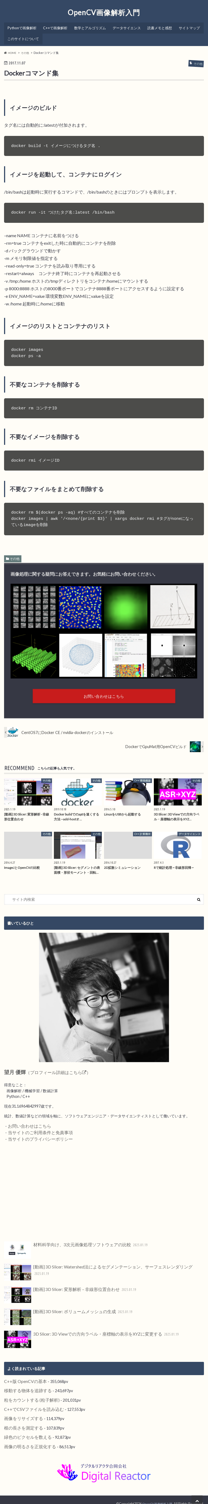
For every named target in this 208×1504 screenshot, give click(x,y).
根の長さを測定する (21, 1421)
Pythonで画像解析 (22, 26)
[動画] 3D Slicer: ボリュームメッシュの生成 (64, 1313)
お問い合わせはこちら (27, 1124)
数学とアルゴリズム (90, 26)
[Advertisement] (104, 1189)
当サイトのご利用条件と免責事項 (36, 1130)
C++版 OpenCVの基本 (23, 1377)
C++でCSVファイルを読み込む (30, 1403)
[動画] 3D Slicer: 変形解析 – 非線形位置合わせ (66, 1291)
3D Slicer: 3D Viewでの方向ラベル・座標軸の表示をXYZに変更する (85, 1336)
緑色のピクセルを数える (25, 1429)
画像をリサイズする (21, 1412)
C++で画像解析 (55, 26)
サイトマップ (18, 34)
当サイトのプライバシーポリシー (36, 1136)
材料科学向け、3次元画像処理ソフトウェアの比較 (70, 1247)
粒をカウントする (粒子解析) (28, 1394)
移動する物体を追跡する (25, 1386)
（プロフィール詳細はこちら (42, 1071)
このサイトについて (51, 34)
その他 (15, 554)
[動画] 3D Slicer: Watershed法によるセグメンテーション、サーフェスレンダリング (98, 1269)
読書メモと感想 (160, 26)
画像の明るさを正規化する (27, 1438)
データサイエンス (127, 26)
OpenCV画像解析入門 (104, 12)
